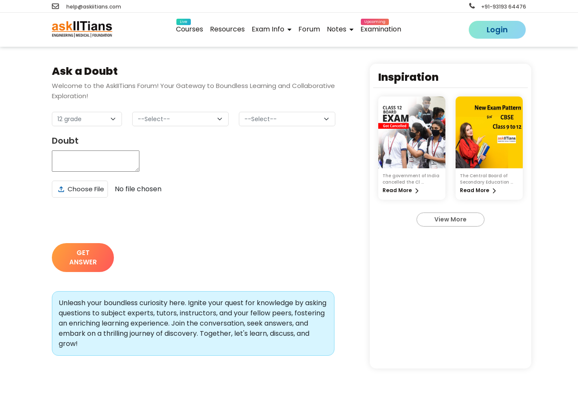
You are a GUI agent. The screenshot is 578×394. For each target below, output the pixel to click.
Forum (309, 29)
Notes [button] (340, 29)
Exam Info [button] (272, 29)
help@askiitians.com (86, 6)
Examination (380, 28)
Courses (189, 28)
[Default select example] (87, 119)
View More (450, 219)
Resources (227, 29)
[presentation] (116, 220)
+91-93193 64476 (497, 6)
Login (497, 29)
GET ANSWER (83, 257)
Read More (397, 190)
